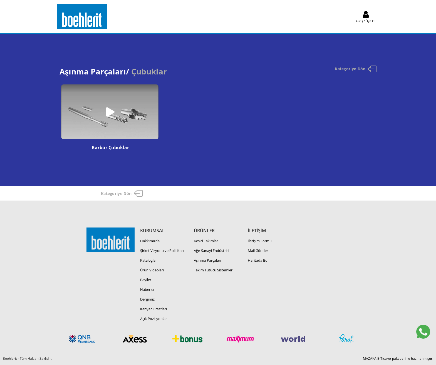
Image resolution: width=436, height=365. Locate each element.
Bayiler (145, 279)
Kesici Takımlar (206, 240)
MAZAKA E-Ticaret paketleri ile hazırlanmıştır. (398, 358)
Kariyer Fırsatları (153, 308)
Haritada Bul (258, 260)
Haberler (147, 289)
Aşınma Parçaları (207, 260)
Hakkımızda (150, 240)
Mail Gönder (258, 250)
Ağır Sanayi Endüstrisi (211, 250)
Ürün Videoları (152, 270)
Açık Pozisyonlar (153, 318)
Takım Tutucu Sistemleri (213, 270)
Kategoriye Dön (355, 68)
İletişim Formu (260, 240)
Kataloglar (148, 260)
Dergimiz (147, 299)
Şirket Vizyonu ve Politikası (162, 250)
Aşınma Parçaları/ (94, 71)
